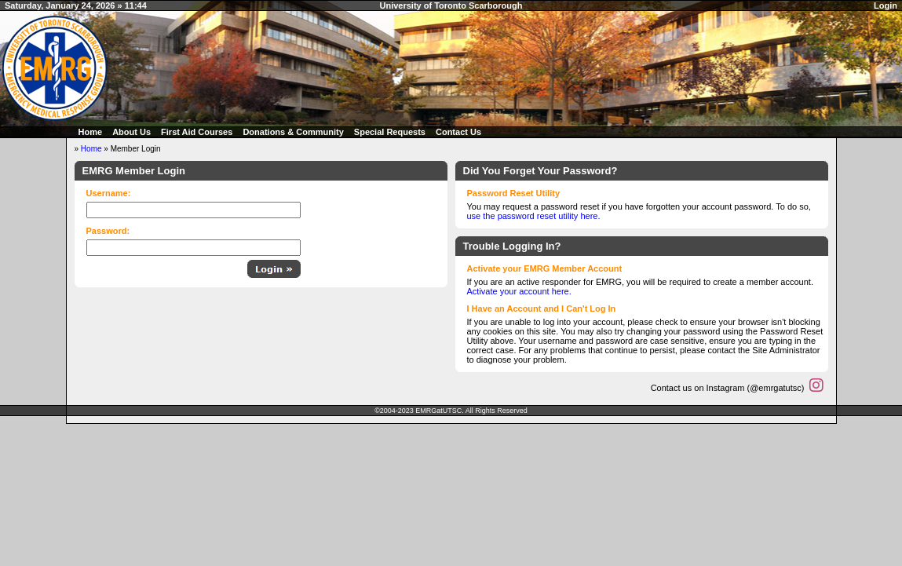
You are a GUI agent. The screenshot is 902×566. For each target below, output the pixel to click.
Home (91, 132)
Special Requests (389, 132)
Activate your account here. (519, 291)
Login (885, 5)
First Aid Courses (196, 132)
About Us (131, 132)
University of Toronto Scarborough (451, 5)
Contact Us (458, 132)
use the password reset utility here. (534, 216)
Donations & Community (293, 132)
